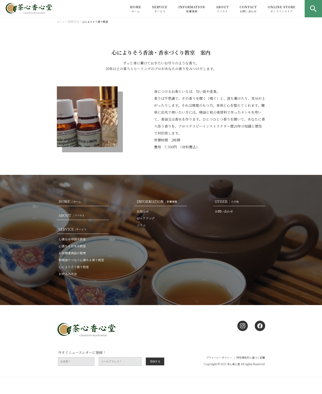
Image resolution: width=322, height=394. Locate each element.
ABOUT (222, 9)
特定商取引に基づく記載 (251, 357)
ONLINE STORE (282, 9)
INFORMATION (191, 9)
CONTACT (248, 9)
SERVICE (160, 9)
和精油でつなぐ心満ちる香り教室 (81, 260)
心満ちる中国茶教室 (72, 239)
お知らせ (143, 211)
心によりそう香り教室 (74, 267)
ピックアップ (145, 218)
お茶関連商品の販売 (72, 253)
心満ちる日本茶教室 (72, 246)
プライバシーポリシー (219, 357)
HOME (135, 9)
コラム (141, 225)
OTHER (227, 201)
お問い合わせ (224, 211)
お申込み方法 (68, 274)
